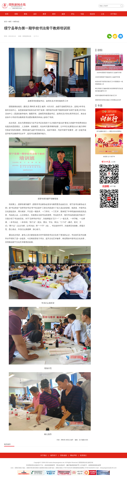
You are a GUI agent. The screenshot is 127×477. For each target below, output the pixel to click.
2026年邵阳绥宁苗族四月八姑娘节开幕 (109, 72)
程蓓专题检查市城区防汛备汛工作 (106, 95)
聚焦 (25, 14)
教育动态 (16, 21)
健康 (63, 14)
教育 (44, 14)
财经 (54, 14)
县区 (35, 14)
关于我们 (113, 14)
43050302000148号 (94, 465)
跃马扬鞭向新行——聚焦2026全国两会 (109, 131)
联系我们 (83, 455)
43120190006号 (50, 465)
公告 (102, 14)
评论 (72, 14)
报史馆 (92, 14)
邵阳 (16, 14)
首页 (6, 14)
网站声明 (73, 455)
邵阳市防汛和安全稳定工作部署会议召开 (108, 100)
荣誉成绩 (63, 455)
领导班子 (53, 455)
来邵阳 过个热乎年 (109, 156)
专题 (82, 14)
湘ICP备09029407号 (72, 465)
